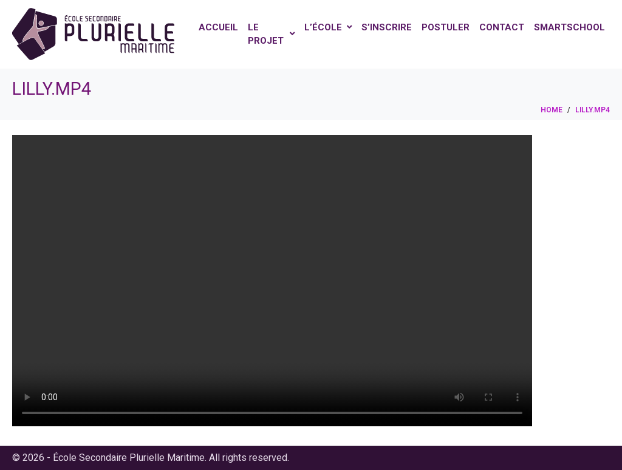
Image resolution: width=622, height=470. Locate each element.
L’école (328, 27)
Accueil (218, 27)
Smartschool (569, 27)
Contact (501, 27)
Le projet (271, 34)
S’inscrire (386, 27)
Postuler (446, 27)
